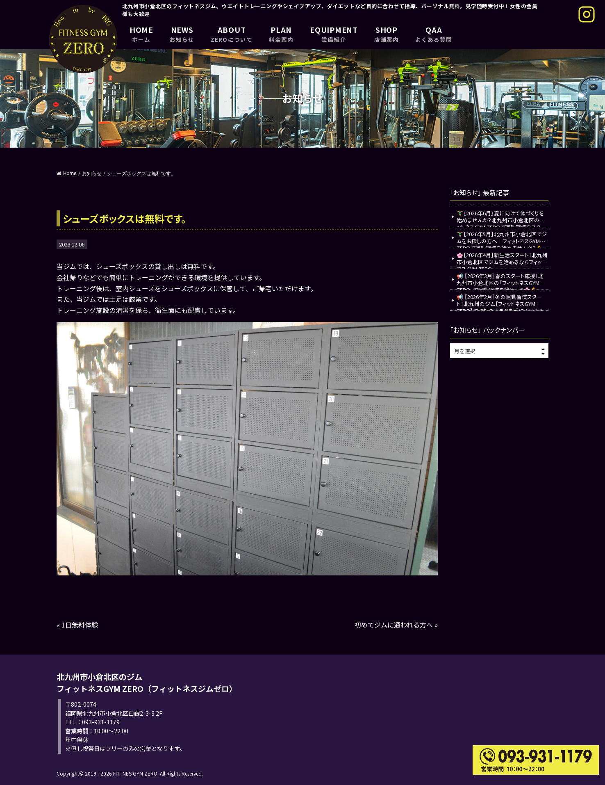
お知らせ (92, 173)
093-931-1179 (101, 721)
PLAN (281, 33)
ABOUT (231, 33)
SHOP (386, 33)
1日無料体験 (79, 625)
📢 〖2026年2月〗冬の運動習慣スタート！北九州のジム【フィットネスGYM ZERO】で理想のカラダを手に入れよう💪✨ (500, 301)
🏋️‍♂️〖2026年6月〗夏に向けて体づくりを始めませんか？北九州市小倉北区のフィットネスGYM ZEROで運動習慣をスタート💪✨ (502, 218)
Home (66, 173)
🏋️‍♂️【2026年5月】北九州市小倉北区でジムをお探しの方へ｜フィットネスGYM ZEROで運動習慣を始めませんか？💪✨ (502, 239)
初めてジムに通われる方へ (394, 625)
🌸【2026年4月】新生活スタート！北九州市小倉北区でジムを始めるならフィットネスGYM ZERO (502, 260)
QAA (433, 33)
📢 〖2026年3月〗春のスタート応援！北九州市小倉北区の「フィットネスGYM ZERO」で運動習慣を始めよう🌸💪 (500, 281)
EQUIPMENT (333, 33)
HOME (141, 33)
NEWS (182, 33)
